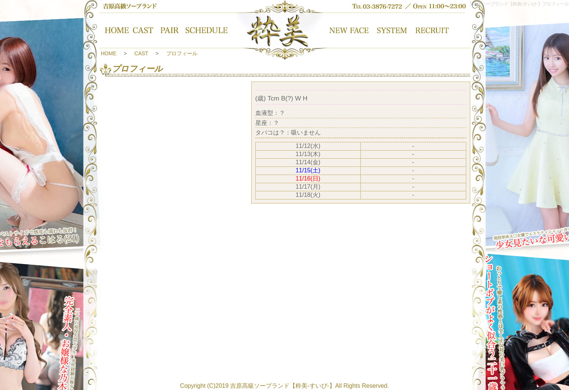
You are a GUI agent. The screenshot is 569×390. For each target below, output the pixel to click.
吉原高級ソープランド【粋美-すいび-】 (282, 386)
